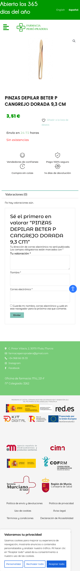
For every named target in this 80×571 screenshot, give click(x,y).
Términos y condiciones (20, 518)
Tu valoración (20, 253)
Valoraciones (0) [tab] (16, 194)
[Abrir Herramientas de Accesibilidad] (73, 289)
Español (73, 9)
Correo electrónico (21, 289)
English (60, 9)
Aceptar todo (56, 564)
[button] (74, 41)
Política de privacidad (61, 503)
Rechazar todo (35, 564)
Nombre (15, 272)
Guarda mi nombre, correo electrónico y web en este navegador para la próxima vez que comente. (38, 307)
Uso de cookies (22, 510)
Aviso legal (59, 510)
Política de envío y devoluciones (24, 503)
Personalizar (13, 564)
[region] (35, 550)
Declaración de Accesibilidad (56, 518)
